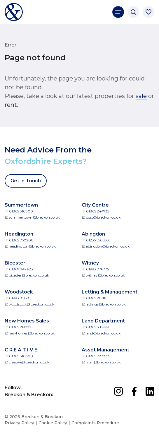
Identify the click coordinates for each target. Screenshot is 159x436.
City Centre (95, 205)
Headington (19, 234)
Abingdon (93, 234)
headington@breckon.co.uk (32, 246)
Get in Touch (26, 180)
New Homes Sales (27, 321)
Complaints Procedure (95, 422)
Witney (90, 263)
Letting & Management (109, 292)
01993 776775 (97, 269)
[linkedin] (150, 391)
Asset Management (105, 350)
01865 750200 (21, 240)
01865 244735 (97, 211)
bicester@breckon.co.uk (29, 275)
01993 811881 (19, 298)
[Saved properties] (148, 12)
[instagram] (118, 391)
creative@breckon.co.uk (29, 362)
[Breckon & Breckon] (14, 12)
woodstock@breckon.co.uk (31, 304)
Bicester (15, 263)
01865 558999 (97, 327)
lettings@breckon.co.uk (106, 304)
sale (141, 95)
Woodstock (19, 292)
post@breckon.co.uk (103, 217)
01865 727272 (97, 356)
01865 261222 (20, 327)
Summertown (21, 205)
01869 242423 (21, 269)
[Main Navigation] (118, 12)
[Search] (133, 12)
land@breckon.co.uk (103, 333)
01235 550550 (97, 240)
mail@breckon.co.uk (103, 362)
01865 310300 (21, 211)
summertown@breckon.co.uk (34, 217)
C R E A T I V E (21, 350)
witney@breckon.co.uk (105, 275)
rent (11, 104)
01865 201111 (96, 298)
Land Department (103, 321)
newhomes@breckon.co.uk (32, 333)
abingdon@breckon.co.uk (108, 246)
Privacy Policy (19, 422)
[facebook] (134, 391)
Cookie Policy (53, 422)
